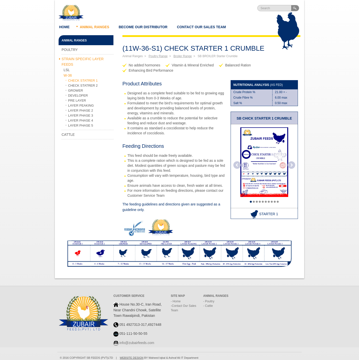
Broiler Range (183, 56)
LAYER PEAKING (81, 105)
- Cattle (208, 306)
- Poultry (208, 301)
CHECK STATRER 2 (83, 85)
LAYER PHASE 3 (80, 115)
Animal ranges (94, 27)
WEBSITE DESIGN (131, 357)
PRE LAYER (77, 100)
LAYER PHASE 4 (80, 120)
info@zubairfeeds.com (136, 343)
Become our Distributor (143, 27)
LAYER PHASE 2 (80, 110)
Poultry (70, 50)
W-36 (68, 75)
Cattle (68, 135)
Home (64, 27)
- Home (175, 301)
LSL (67, 70)
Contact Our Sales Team (201, 27)
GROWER (75, 90)
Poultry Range (158, 56)
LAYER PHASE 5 (80, 125)
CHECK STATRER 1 (83, 80)
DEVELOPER (78, 95)
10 (278, 202)
